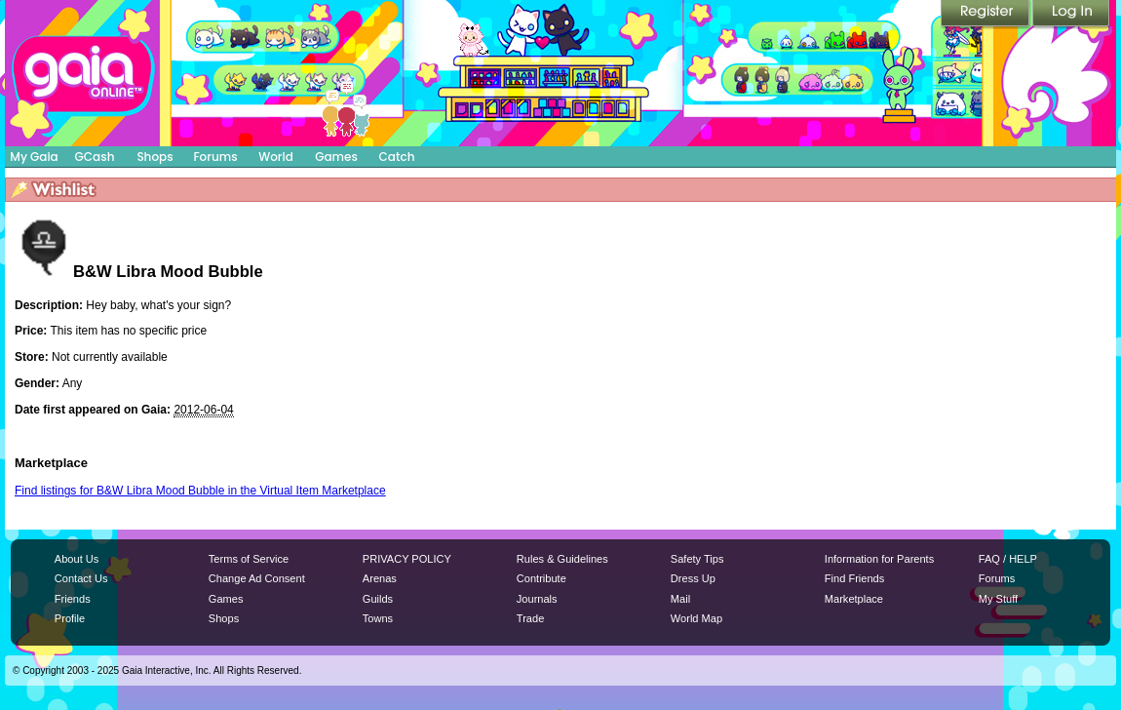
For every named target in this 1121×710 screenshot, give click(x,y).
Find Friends (854, 578)
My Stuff (998, 599)
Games (336, 156)
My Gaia (34, 156)
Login (1071, 14)
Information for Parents (879, 559)
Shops (154, 156)
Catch (397, 156)
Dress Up (693, 578)
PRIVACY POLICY (407, 559)
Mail (680, 599)
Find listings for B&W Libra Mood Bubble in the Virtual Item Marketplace (200, 490)
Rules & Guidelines (562, 559)
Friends (73, 599)
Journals (537, 599)
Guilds (378, 599)
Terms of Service (249, 559)
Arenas (380, 578)
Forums (215, 156)
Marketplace (854, 599)
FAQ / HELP (1008, 559)
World (275, 156)
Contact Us (81, 578)
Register (986, 14)
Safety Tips (697, 559)
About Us (76, 559)
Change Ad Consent (257, 578)
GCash (95, 156)
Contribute (541, 578)
